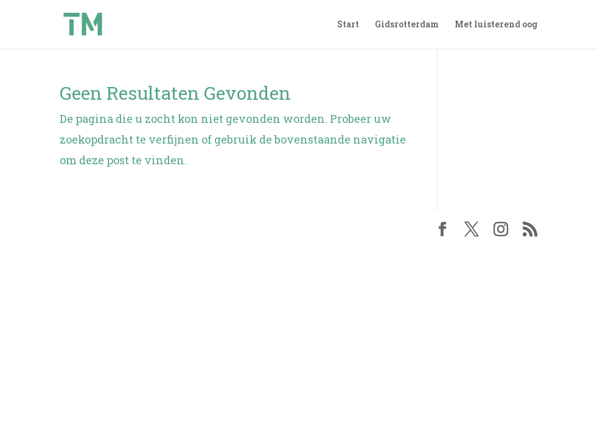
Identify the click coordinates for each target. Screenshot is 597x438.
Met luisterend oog (496, 25)
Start (348, 25)
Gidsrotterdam (407, 25)
